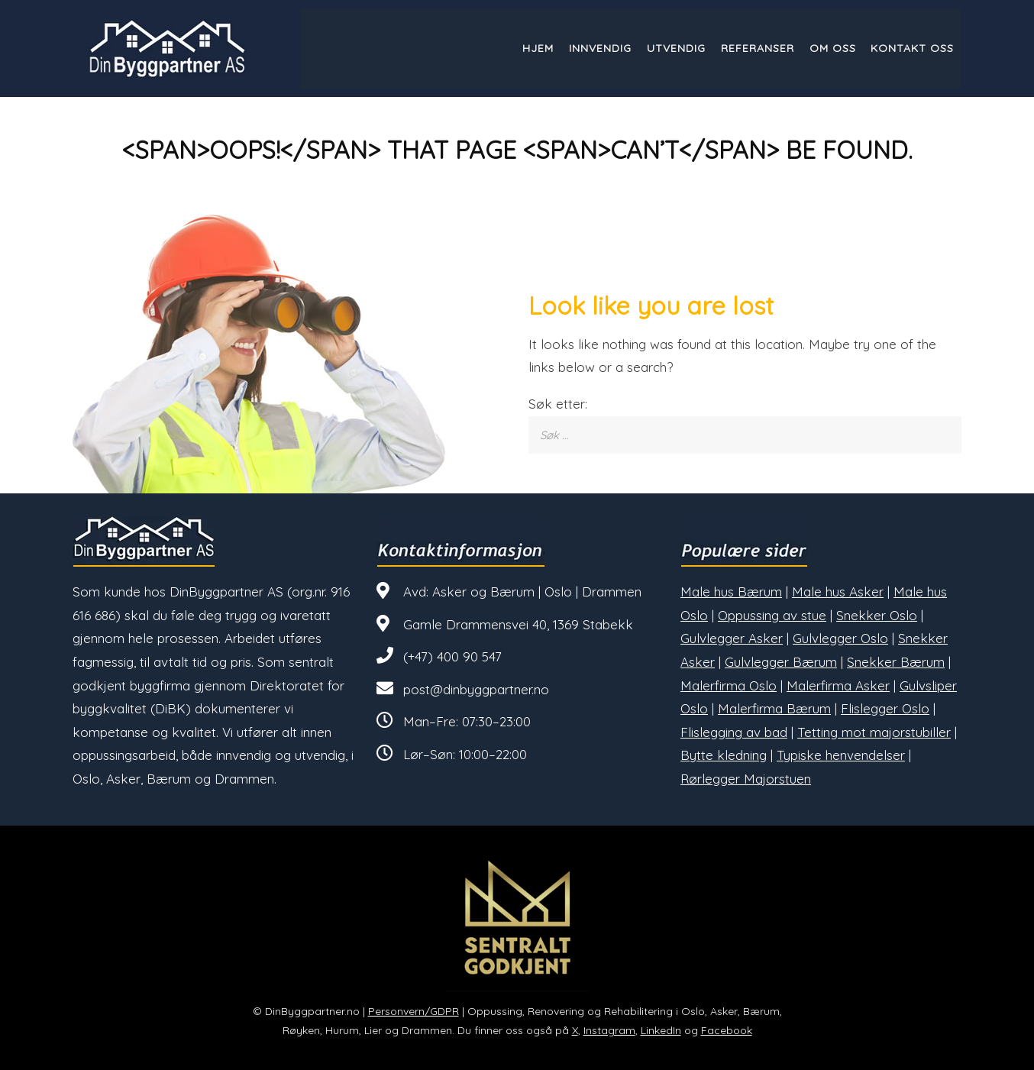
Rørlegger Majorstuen (745, 779)
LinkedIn (661, 1030)
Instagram (609, 1030)
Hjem (537, 48)
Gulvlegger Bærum (781, 662)
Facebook (726, 1030)
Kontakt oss (912, 48)
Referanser (756, 48)
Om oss (832, 48)
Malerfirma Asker (838, 685)
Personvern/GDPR (413, 1011)
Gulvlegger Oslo (840, 638)
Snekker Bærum (896, 662)
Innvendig (599, 48)
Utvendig (675, 48)
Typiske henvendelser (841, 755)
